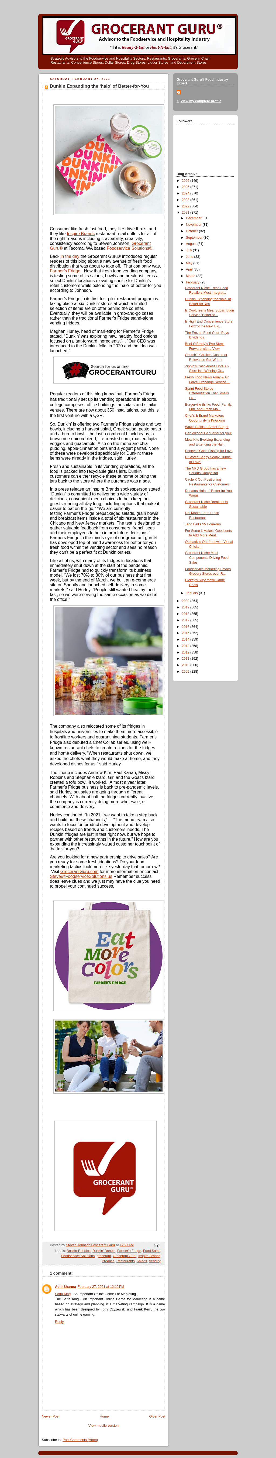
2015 (186, 633)
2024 (186, 193)
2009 (186, 671)
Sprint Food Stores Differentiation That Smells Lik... (207, 393)
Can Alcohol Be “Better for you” (208, 433)
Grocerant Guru (125, 1256)
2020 (186, 601)
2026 (186, 181)
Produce (108, 1261)
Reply (59, 1322)
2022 (186, 206)
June (190, 257)
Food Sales (151, 1251)
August (192, 244)
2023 (186, 200)
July (189, 250)
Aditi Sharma (65, 1287)
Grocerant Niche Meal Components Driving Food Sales (207, 557)
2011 (186, 658)
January (192, 593)
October (192, 231)
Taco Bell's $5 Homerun (203, 524)
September (194, 237)
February (193, 282)
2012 (186, 652)
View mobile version (103, 1426)
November (194, 225)
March (191, 276)
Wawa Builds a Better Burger (207, 427)
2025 (186, 187)
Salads (142, 1261)
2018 (186, 614)
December (194, 218)
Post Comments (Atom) (80, 1440)
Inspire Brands (81, 233)
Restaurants (125, 1261)
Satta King (63, 1294)
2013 (186, 646)
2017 (186, 620)
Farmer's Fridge (129, 1251)
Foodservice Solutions (129, 248)
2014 (186, 639)
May (189, 263)
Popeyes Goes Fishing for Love (209, 451)
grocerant (103, 1256)
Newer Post (50, 1416)
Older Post (157, 1416)
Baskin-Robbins (79, 1251)
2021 (186, 212)
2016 (186, 627)
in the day (70, 256)
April (190, 269)
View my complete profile (201, 101)
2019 (186, 607)
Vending (155, 1261)
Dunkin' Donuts (103, 1251)
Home (104, 1416)
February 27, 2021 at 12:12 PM (101, 1287)
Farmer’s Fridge (65, 271)
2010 (186, 665)
